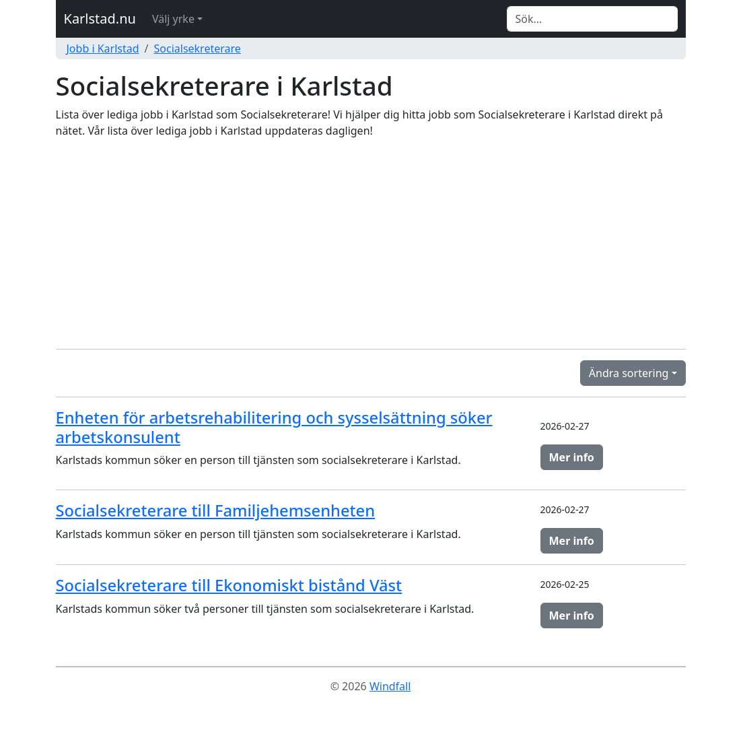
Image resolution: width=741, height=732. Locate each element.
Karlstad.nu (100, 18)
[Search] (592, 19)
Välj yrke (173, 18)
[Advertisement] (371, 243)
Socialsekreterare (197, 48)
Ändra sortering (629, 373)
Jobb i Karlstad (103, 48)
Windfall (390, 686)
